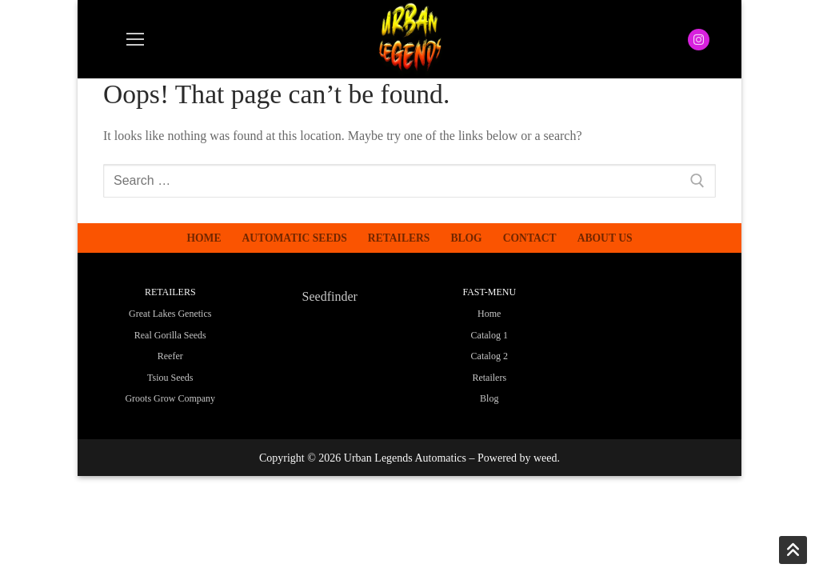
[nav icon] (135, 39)
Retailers (489, 377)
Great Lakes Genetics (170, 313)
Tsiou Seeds (170, 377)
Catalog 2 (489, 356)
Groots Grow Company (170, 398)
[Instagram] (698, 39)
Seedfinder (330, 296)
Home (489, 313)
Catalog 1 (489, 335)
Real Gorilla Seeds (170, 335)
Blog (489, 398)
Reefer (170, 356)
